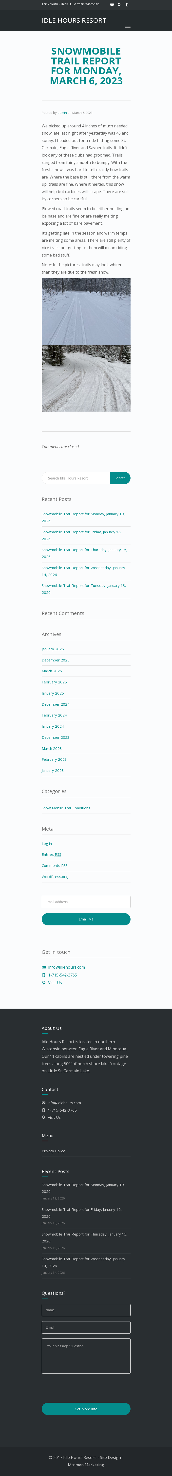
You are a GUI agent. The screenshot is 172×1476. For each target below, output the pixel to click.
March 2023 (52, 748)
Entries (51, 854)
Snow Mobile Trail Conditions (66, 807)
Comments (55, 865)
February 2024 (54, 715)
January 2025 (53, 693)
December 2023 (56, 737)
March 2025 (52, 670)
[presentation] (79, 1388)
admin (62, 112)
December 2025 (56, 660)
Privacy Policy (53, 1150)
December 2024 (56, 704)
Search (120, 478)
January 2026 (53, 648)
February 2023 (54, 759)
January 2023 (53, 770)
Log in (47, 843)
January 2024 (53, 726)
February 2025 (54, 681)
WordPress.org (55, 876)
